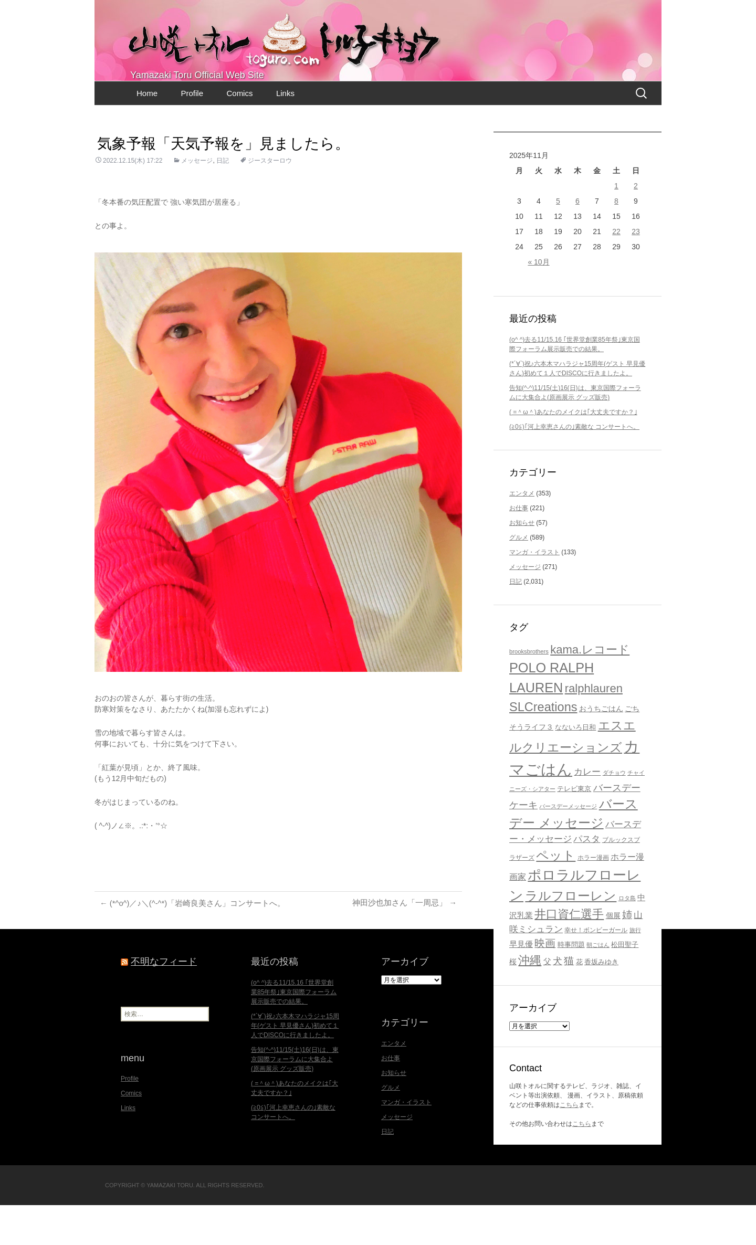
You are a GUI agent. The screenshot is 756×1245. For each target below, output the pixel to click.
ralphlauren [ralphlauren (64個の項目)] (594, 728)
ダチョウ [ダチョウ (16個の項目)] (614, 812)
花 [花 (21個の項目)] (579, 1002)
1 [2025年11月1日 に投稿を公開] (616, 225)
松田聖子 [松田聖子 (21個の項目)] (624, 984)
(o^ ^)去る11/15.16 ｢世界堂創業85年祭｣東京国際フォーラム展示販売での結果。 (294, 1032)
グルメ (518, 577)
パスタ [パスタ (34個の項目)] (586, 879)
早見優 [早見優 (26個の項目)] (521, 983)
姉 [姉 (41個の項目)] (627, 954)
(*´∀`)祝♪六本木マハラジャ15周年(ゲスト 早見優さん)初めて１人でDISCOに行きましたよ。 (295, 1065)
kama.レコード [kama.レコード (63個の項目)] (589, 689)
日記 (222, 200)
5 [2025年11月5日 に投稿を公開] (558, 241)
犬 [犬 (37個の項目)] (557, 1001)
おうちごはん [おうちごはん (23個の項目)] (601, 748)
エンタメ (521, 533)
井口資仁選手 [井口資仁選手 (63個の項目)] (569, 954)
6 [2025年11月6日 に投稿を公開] (577, 241)
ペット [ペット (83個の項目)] (555, 895)
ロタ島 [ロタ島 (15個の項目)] (627, 938)
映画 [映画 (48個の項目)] (544, 983)
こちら (569, 1144)
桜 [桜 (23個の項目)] (513, 1001)
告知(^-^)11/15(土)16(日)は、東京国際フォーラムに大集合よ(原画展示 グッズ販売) (295, 1099)
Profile (192, 133)
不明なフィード (164, 1001)
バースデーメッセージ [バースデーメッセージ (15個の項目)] (568, 846)
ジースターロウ (270, 200)
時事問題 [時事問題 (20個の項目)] (571, 984)
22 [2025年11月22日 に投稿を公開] (616, 271)
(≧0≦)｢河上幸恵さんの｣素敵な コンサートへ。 (574, 466)
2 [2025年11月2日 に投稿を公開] (636, 225)
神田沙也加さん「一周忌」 (401, 942)
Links (285, 133)
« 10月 (538, 302)
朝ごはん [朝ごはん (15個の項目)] (598, 985)
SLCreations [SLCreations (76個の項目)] (543, 747)
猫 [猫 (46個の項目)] (569, 1000)
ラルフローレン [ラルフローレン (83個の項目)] (570, 936)
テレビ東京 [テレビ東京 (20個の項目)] (574, 828)
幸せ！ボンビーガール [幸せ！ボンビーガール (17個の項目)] (595, 969)
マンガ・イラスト (534, 592)
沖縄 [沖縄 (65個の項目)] (529, 1000)
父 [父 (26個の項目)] (547, 1001)
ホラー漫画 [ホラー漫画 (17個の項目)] (593, 897)
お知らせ (521, 562)
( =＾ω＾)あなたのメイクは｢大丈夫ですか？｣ (573, 452)
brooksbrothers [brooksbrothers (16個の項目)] (529, 691)
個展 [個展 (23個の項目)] (613, 955)
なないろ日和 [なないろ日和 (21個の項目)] (575, 767)
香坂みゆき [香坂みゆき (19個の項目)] (601, 1002)
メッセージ (197, 200)
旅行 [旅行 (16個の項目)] (635, 970)
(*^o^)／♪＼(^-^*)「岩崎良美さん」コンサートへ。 (199, 942)
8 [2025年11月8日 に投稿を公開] (616, 241)
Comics (239, 133)
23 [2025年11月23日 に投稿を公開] (636, 271)
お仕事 (518, 548)
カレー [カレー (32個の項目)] (587, 812)
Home (147, 133)
